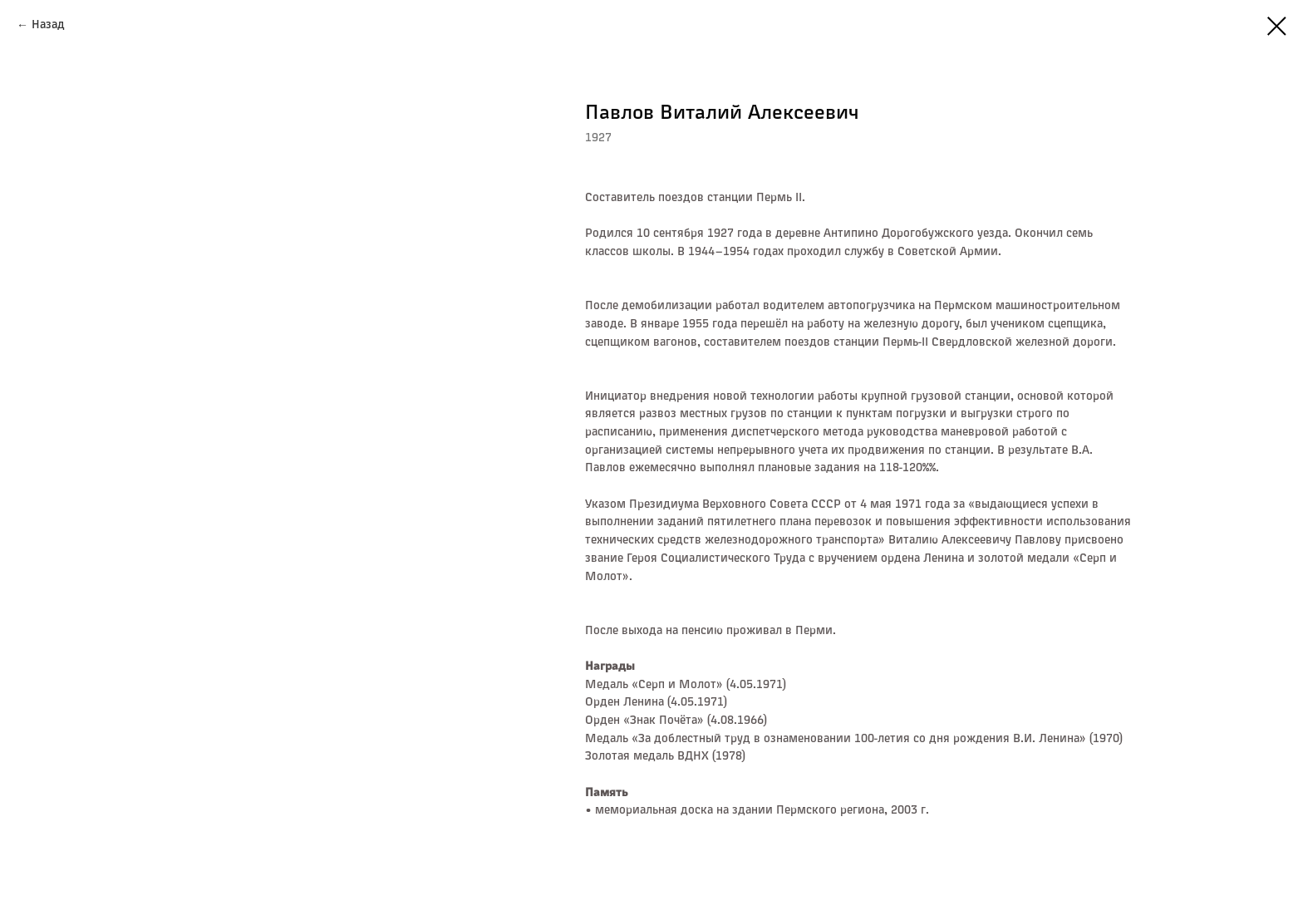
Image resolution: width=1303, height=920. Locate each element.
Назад (48, 25)
